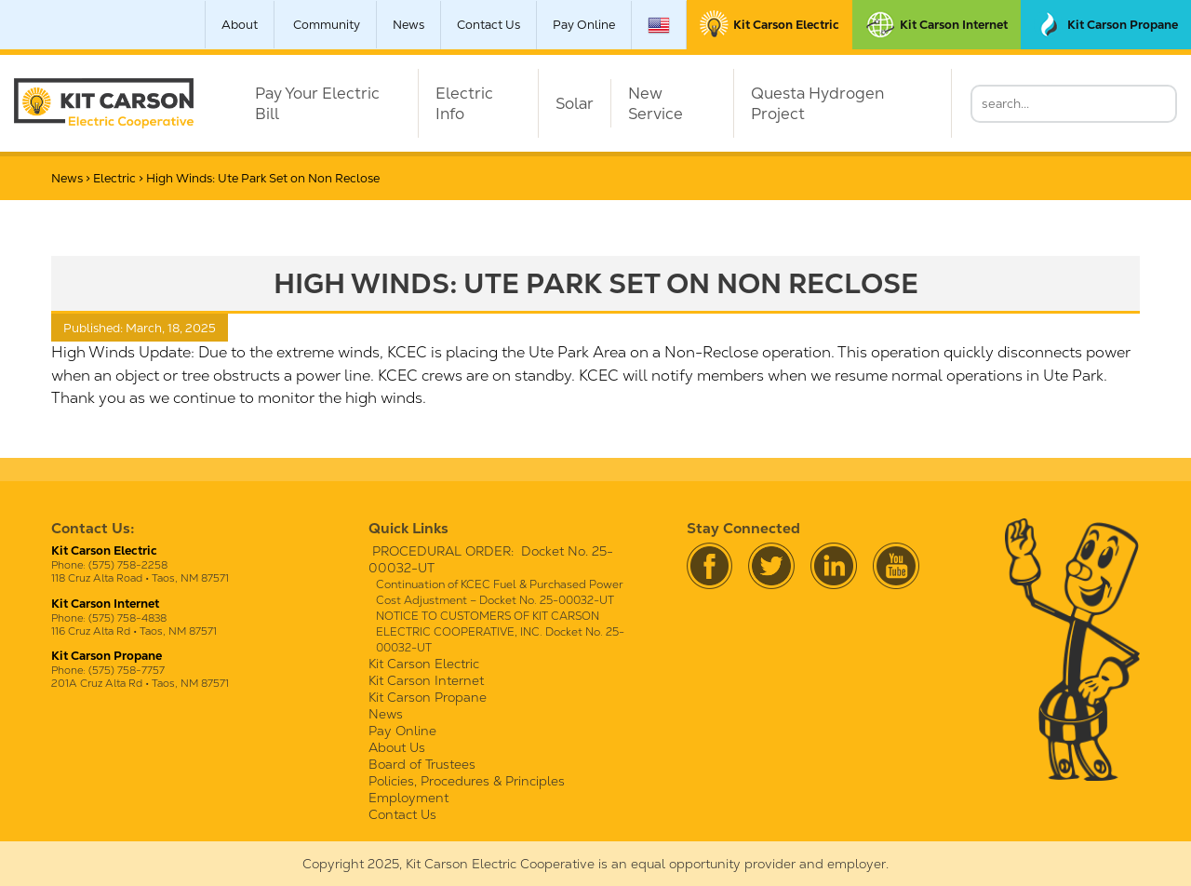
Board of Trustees (421, 764)
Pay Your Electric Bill (317, 103)
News (408, 25)
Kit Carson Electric (423, 663)
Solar (574, 103)
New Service (655, 103)
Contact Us (488, 25)
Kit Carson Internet (426, 680)
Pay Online (584, 25)
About (239, 25)
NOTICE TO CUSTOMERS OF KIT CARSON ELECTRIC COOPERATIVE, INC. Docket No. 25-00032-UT (500, 632)
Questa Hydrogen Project (817, 103)
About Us (396, 747)
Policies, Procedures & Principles (466, 780)
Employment (408, 797)
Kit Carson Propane (427, 697)
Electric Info (464, 103)
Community (326, 25)
